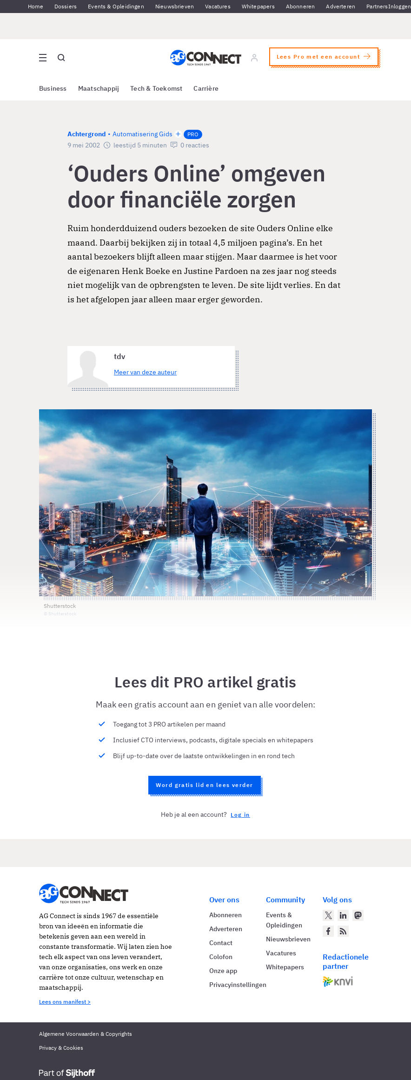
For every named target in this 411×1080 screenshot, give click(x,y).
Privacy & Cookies (61, 1047)
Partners (377, 6)
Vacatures (218, 6)
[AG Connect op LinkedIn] (343, 915)
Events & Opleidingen (116, 6)
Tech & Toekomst (156, 88)
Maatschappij (98, 88)
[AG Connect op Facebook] (328, 931)
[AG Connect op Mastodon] (358, 915)
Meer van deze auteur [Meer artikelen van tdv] (145, 372)
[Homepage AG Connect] (205, 57)
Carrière (206, 88)
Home (35, 6)
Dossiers (65, 6)
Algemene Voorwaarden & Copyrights (85, 1033)
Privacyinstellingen (237, 984)
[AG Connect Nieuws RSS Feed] (343, 931)
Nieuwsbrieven (174, 6)
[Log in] (254, 57)
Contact (220, 943)
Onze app (223, 971)
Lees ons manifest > (65, 1001)
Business (53, 88)
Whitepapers (258, 6)
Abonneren (300, 6)
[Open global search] (61, 57)
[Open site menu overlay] (42, 57)
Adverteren (340, 6)
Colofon (220, 957)
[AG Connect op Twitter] (328, 915)
